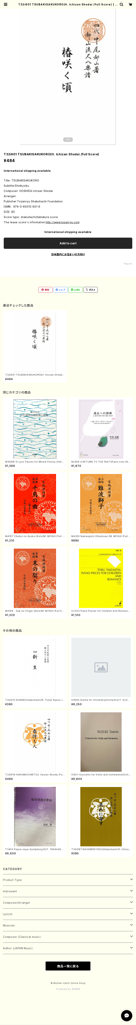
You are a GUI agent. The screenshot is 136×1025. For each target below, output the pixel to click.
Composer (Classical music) (22, 936)
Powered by (68, 989)
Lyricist (7, 914)
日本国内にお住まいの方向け (68, 254)
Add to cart (68, 243)
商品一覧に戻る (68, 966)
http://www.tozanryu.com (62, 222)
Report (128, 263)
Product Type (12, 879)
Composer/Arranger (16, 902)
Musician (9, 925)
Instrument (10, 891)
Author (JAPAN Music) (18, 948)
